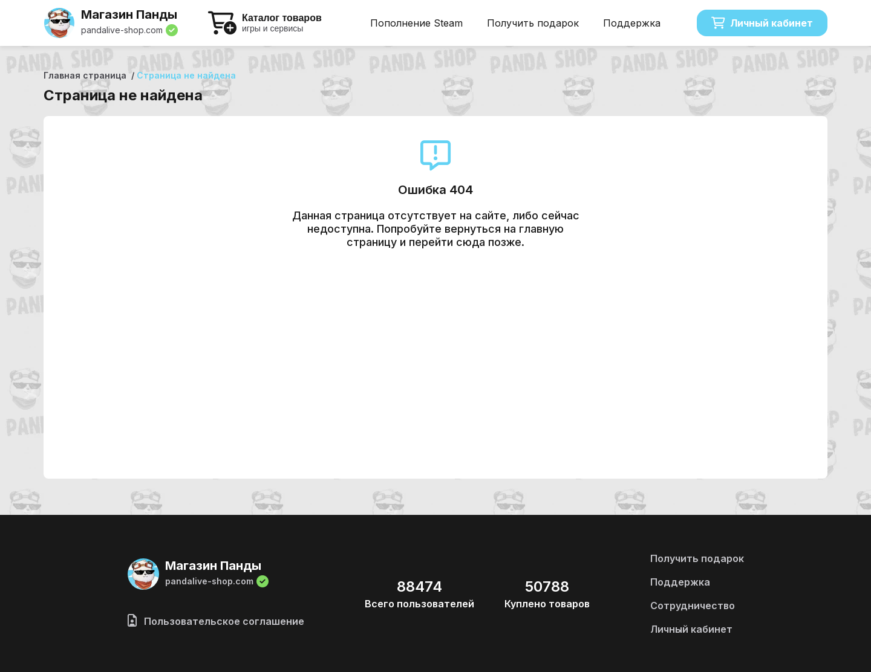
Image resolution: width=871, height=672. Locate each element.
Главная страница (85, 75)
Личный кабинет (762, 23)
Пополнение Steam (416, 23)
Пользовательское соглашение (216, 621)
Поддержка (632, 23)
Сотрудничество (692, 605)
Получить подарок (533, 23)
